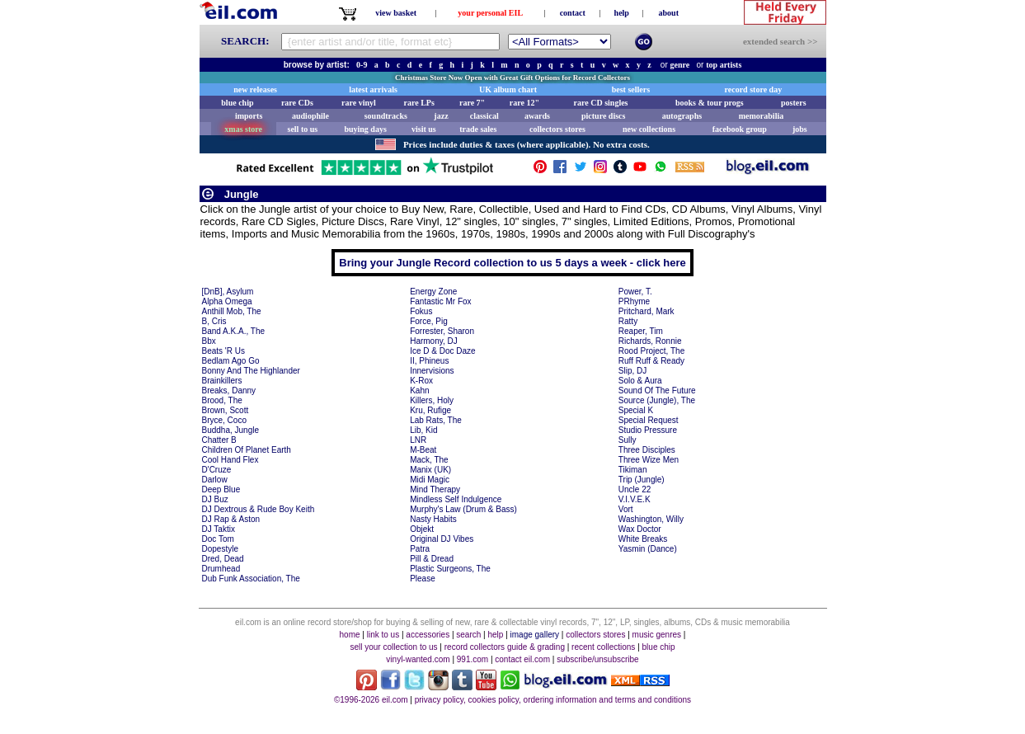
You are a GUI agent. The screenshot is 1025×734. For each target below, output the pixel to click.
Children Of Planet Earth (246, 449)
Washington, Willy (651, 519)
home (350, 634)
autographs (682, 115)
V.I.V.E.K (634, 499)
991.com (472, 659)
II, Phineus (429, 360)
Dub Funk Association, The (251, 578)
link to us (383, 634)
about (669, 12)
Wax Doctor (639, 529)
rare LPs (419, 102)
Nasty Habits (433, 519)
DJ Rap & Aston (231, 519)
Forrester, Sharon (442, 331)
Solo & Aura (640, 380)
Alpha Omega (227, 301)
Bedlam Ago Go (231, 360)
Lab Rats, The (436, 420)
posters (793, 102)
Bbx (209, 341)
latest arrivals (373, 89)
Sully (627, 440)
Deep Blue (221, 489)
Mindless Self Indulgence (455, 499)
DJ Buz (215, 499)
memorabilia (761, 115)
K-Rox (421, 380)
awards (537, 115)
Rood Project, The (651, 350)
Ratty (627, 321)
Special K (635, 410)
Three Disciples (646, 449)
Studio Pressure (647, 430)
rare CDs (297, 102)
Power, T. (635, 291)
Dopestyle (220, 548)
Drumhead (221, 568)
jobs (799, 129)
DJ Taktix (218, 529)
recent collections (603, 647)
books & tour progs (709, 102)
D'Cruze (217, 469)
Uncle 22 (634, 489)
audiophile (310, 115)
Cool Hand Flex (230, 459)
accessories (427, 634)
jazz (441, 115)
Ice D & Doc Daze (442, 350)
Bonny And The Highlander (251, 370)
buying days (365, 129)
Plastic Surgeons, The (450, 568)
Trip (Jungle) (641, 479)
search (468, 634)
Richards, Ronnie (650, 341)
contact (572, 12)
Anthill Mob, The (231, 311)
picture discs (603, 115)
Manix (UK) (430, 469)
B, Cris (214, 321)
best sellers (631, 89)
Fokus (421, 311)
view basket (395, 12)
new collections (649, 129)
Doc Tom (218, 538)
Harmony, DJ (434, 341)
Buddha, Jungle (231, 430)
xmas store (243, 129)
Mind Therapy (435, 489)
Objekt (422, 529)
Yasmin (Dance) (647, 548)
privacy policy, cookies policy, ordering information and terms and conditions (553, 699)
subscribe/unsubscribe (598, 659)
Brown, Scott (225, 410)
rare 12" (524, 102)
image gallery (534, 634)
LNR (418, 440)
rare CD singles (601, 102)
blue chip (237, 102)
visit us (423, 129)
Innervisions (432, 370)
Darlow (215, 479)
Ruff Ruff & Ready (651, 360)
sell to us (303, 129)
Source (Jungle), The (656, 400)
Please (422, 578)
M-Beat (423, 449)
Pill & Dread (432, 558)
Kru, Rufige (430, 410)
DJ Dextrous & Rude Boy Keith (258, 509)
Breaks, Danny (229, 390)
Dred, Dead (223, 558)
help (621, 12)
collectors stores (557, 129)
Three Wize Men (648, 459)
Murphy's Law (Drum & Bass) (463, 509)
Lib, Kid (423, 430)
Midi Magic (429, 479)
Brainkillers (222, 380)
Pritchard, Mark (646, 311)
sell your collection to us (393, 647)
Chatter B (219, 440)
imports (248, 115)
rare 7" (472, 102)
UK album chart (508, 89)
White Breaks (642, 538)
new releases (255, 89)
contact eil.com (522, 659)
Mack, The (429, 459)
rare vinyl (358, 102)
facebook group (739, 129)
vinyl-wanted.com (417, 659)
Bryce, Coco (224, 420)
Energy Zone (433, 291)
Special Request (648, 420)
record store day (754, 89)
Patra (420, 548)
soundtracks (385, 115)
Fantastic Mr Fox (440, 301)
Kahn (419, 390)
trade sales (477, 129)
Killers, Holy (432, 400)
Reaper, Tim (640, 331)
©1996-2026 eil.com (371, 699)
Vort (625, 509)
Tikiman (632, 469)
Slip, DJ (632, 370)
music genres (656, 634)
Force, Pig (429, 321)
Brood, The (222, 400)
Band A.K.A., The (234, 331)
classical (484, 115)
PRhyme (634, 301)
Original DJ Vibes (441, 538)
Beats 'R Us (223, 350)
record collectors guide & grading (504, 647)
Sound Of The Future (657, 390)
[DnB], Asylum (228, 291)
